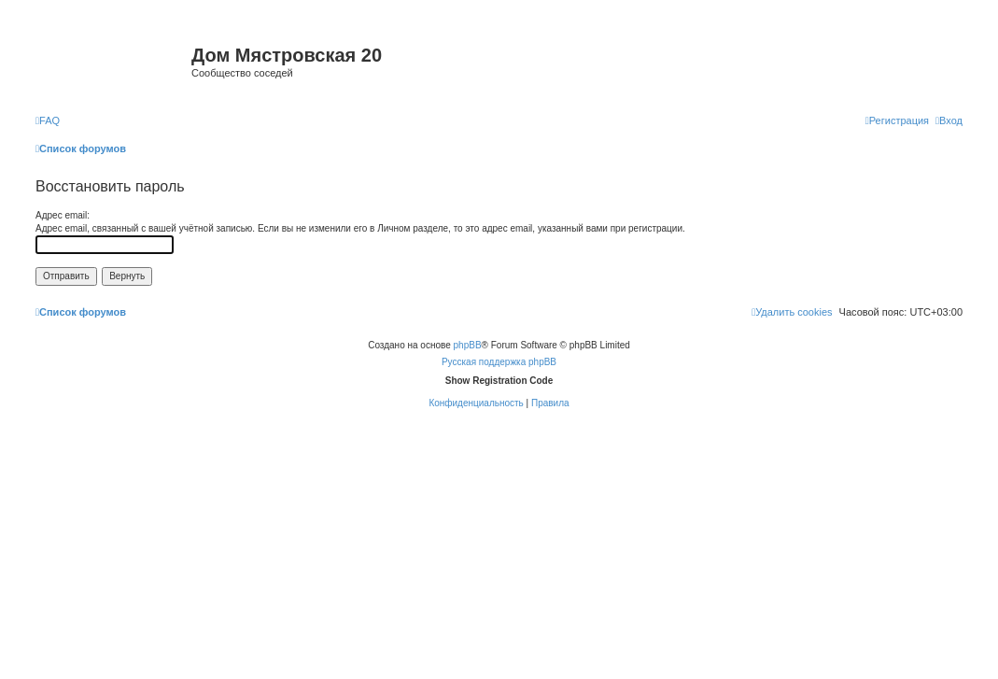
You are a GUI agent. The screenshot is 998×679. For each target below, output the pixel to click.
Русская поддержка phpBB (499, 362)
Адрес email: (62, 215)
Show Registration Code (499, 380)
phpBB (468, 345)
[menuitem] (47, 120)
